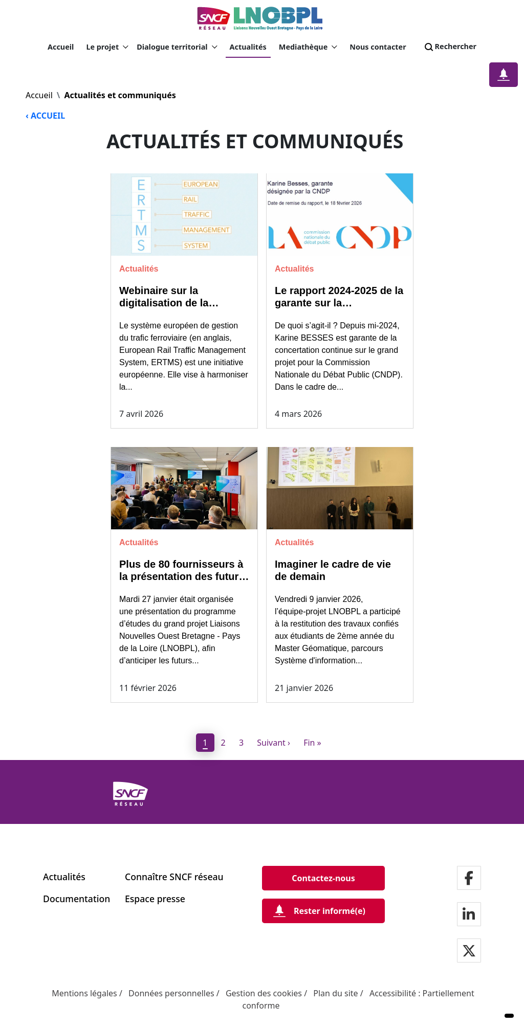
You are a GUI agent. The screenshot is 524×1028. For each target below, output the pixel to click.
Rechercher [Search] (449, 47)
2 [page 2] (223, 742)
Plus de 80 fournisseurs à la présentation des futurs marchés (182, 576)
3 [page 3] (241, 742)
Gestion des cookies (264, 993)
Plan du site (335, 993)
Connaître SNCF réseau (174, 876)
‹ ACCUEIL (45, 115)
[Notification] (503, 74)
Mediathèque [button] (308, 47)
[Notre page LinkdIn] (469, 915)
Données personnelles (171, 993)
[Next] (273, 742)
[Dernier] (313, 742)
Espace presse (155, 898)
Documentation (76, 898)
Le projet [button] (107, 47)
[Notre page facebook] (469, 878)
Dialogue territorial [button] (177, 47)
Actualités (248, 47)
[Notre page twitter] (469, 951)
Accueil (61, 47)
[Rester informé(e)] (323, 911)
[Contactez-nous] (323, 878)
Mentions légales (84, 993)
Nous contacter (378, 47)
